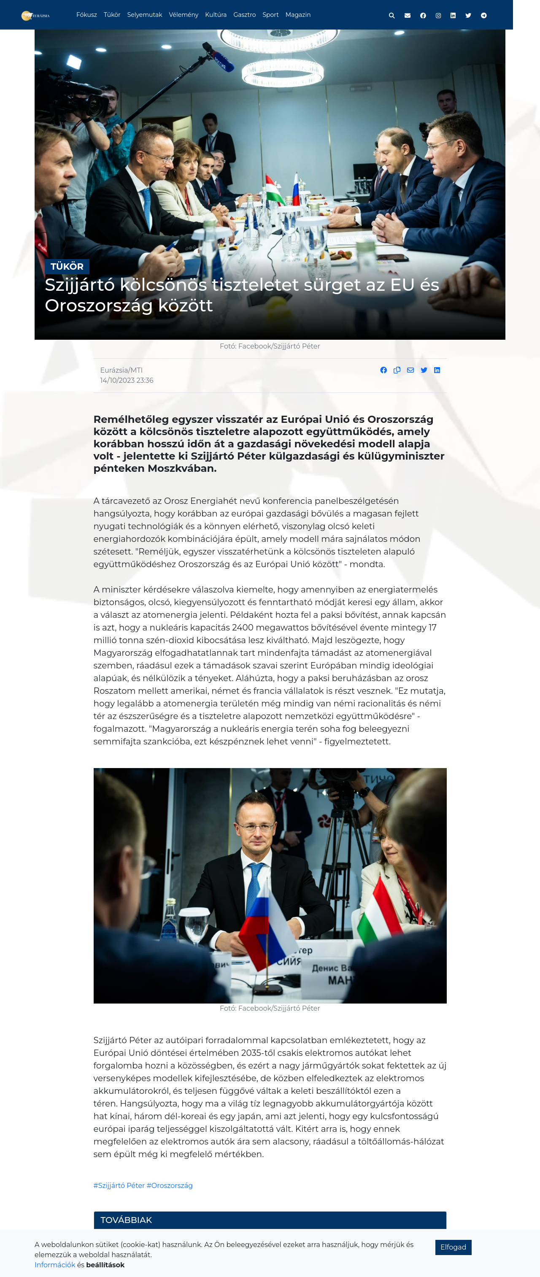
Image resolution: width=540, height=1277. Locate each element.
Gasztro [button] (259, 15)
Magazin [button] (312, 15)
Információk (55, 1265)
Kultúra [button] (229, 15)
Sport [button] (285, 15)
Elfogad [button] (453, 1247)
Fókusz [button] (100, 15)
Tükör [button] (126, 15)
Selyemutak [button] (158, 15)
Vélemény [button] (198, 15)
